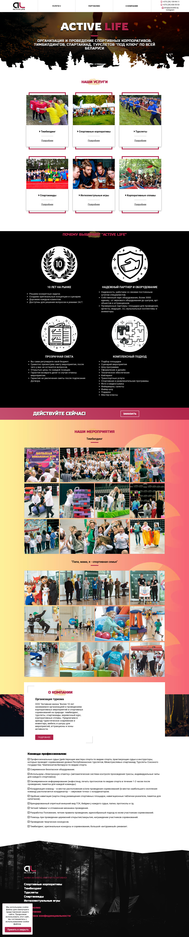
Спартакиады (34, 896)
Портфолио (94, 6)
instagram (170, 10)
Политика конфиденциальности (47, 915)
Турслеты (31, 892)
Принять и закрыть (18, 929)
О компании (132, 6)
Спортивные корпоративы (43, 884)
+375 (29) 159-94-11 (170, 2)
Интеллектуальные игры (42, 900)
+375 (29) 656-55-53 (170, 5)
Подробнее (47, 140)
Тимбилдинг (33, 888)
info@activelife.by (170, 8)
